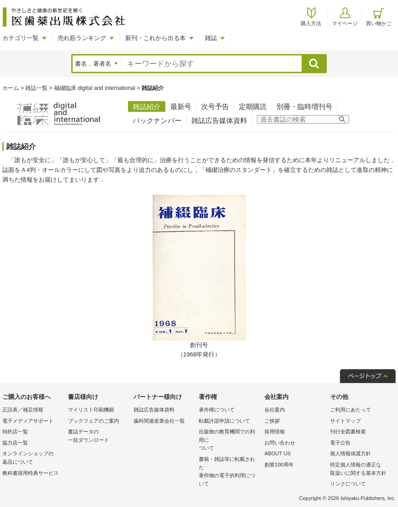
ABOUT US (277, 453)
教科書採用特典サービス (30, 473)
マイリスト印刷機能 (91, 409)
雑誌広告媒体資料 (219, 120)
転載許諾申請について (224, 421)
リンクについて (348, 483)
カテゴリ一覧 (20, 37)
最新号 (180, 106)
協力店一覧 (15, 442)
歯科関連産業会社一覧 (159, 421)
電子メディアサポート (28, 421)
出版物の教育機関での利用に (229, 440)
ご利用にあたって (350, 409)
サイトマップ (345, 421)
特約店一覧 (15, 431)
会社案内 (274, 409)
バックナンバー (157, 120)
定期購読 (253, 106)
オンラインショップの (32, 458)
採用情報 (274, 431)
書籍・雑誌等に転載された (229, 472)
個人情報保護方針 (350, 453)
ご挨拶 (272, 421)
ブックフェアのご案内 (93, 421)
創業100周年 (278, 464)
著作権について (217, 409)
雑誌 (211, 37)
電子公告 (340, 442)
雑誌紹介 (147, 106)
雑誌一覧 (36, 88)
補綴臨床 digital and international (94, 88)
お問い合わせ (279, 442)
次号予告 (215, 106)
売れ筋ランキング (82, 37)
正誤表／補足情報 (22, 409)
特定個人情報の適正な (360, 469)
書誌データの (98, 436)
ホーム (10, 88)
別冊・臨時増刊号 (304, 106)
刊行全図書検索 (348, 431)
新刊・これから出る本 (155, 37)
